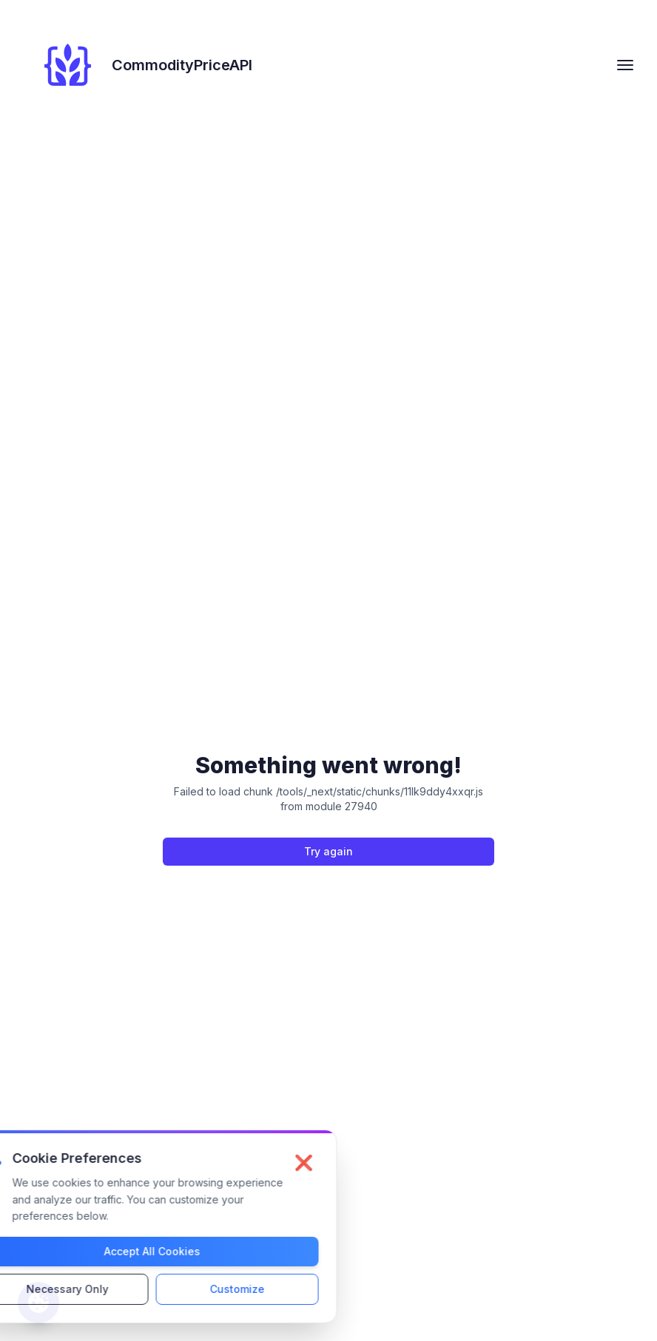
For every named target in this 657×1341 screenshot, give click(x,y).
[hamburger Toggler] (625, 65)
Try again (328, 851)
